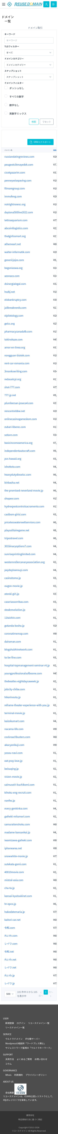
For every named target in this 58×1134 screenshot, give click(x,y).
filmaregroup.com (14, 188)
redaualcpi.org (12, 379)
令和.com (9, 927)
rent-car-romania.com (16, 363)
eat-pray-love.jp (13, 761)
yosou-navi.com (13, 753)
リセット (46, 121)
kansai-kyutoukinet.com (18, 896)
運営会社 (30, 1115)
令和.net (9, 951)
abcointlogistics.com (16, 228)
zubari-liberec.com (15, 427)
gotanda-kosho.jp (14, 625)
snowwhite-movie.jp (16, 856)
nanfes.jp (9, 800)
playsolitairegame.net (16, 530)
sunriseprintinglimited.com (20, 554)
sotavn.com (11, 435)
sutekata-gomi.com (15, 864)
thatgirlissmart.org (15, 236)
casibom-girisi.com (15, 514)
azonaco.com (12, 276)
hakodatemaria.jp (14, 912)
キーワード (9, 34)
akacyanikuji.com (14, 745)
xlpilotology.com (13, 315)
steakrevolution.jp (14, 609)
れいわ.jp (9, 975)
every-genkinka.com (16, 808)
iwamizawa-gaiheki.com (18, 840)
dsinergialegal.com (15, 284)
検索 (34, 121)
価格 (54, 150)
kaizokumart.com (14, 721)
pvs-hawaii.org (12, 458)
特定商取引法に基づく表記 (30, 1119)
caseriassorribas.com (16, 602)
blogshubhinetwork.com (18, 649)
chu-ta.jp (9, 888)
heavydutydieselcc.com (17, 474)
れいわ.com (10, 935)
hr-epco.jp (10, 904)
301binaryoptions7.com (18, 546)
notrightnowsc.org (14, 204)
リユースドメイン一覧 (38, 1023)
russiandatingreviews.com (19, 156)
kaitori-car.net (12, 920)
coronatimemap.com (16, 633)
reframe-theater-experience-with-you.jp (27, 705)
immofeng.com (13, 196)
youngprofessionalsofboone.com (23, 673)
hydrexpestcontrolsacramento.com (24, 506)
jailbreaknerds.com (15, 307)
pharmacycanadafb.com (18, 331)
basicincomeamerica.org (18, 443)
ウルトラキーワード (40, 1047)
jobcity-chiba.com (14, 689)
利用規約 (18, 1074)
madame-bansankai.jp (17, 832)
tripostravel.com (13, 538)
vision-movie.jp (13, 776)
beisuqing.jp (11, 768)
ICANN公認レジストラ (35, 1096)
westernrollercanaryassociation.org (24, 562)
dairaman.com (12, 641)
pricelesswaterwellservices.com (22, 522)
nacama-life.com (13, 729)
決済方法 (9, 1059)
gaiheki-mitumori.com (17, 816)
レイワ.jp (9, 983)
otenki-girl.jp (11, 594)
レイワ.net (10, 967)
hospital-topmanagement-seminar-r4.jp (27, 665)
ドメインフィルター (14, 82)
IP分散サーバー (32, 1038)
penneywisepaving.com (17, 180)
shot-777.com (12, 387)
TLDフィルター (11, 46)
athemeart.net (12, 244)
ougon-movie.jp (13, 586)
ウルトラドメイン (13, 1038)
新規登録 (9, 1023)
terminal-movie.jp (14, 713)
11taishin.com (12, 617)
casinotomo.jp (12, 578)
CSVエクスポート (40, 142)
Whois (8, 1074)
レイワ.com (10, 943)
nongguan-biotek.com (17, 355)
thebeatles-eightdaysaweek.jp (21, 681)
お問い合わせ (40, 1059)
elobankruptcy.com (15, 299)
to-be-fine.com (12, 657)
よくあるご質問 (24, 1059)
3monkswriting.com (15, 371)
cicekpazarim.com (14, 172)
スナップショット (13, 70)
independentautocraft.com (19, 450)
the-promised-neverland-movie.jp (23, 490)
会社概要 (9, 1092)
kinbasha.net (11, 482)
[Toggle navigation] (3, 4)
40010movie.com (14, 872)
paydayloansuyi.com (16, 570)
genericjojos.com (14, 260)
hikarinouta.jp (12, 697)
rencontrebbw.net (14, 411)
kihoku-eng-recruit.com (17, 792)
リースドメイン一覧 (14, 1027)
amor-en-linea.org (14, 347)
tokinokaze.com (13, 339)
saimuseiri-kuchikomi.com (19, 784)
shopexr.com (11, 498)
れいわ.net (10, 959)
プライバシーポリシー (36, 1074)
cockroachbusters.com (17, 737)
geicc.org (9, 323)
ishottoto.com (12, 466)
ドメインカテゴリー (14, 58)
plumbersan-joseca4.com (18, 403)
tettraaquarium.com (15, 220)
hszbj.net (9, 292)
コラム (8, 1063)
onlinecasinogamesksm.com (20, 419)
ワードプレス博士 (35, 1043)
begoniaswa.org (13, 268)
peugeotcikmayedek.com (18, 164)
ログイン (21, 1023)
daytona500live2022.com (18, 212)
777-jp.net (10, 395)
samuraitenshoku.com (17, 824)
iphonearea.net (13, 848)
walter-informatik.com (17, 252)
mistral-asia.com (13, 880)
